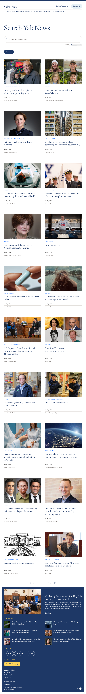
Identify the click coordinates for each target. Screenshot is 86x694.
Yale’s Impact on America (24, 11)
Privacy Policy (7, 684)
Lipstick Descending (58, 11)
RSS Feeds (7, 673)
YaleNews (10, 7)
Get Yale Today (12, 664)
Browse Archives (9, 670)
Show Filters (9, 52)
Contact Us (7, 677)
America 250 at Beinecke (42, 11)
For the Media (8, 675)
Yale (79, 689)
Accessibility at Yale (9, 681)
